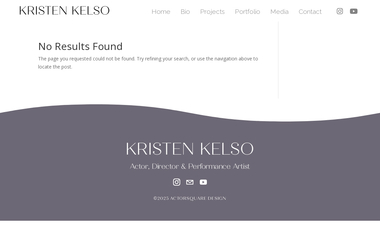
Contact (310, 11)
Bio (185, 11)
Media (279, 11)
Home (161, 11)
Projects (212, 11)
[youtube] (354, 11)
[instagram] (340, 11)
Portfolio (247, 11)
